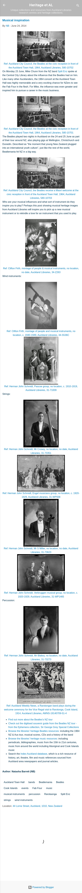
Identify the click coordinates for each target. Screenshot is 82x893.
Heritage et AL (41, 5)
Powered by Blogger (41, 887)
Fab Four (37, 788)
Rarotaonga (50, 794)
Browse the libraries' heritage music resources (32, 738)
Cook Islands (11, 788)
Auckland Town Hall (14, 782)
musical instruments (14, 794)
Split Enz (62, 71)
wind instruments (24, 800)
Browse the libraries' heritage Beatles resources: (33, 731)
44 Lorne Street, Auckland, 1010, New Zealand (37, 806)
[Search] (78, 6)
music (49, 788)
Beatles (60, 782)
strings (7, 800)
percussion (34, 794)
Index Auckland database (34, 754)
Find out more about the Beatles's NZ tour (30, 719)
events (24, 788)
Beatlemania (45, 782)
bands (31, 782)
